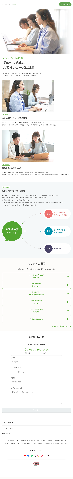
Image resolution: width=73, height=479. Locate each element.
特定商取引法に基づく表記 (52, 443)
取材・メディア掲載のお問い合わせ (25, 440)
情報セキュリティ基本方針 (12, 443)
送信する (36, 410)
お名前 (13, 358)
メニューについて (36, 423)
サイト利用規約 (38, 443)
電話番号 (14, 378)
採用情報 (50, 440)
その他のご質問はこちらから (62, 326)
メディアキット (41, 440)
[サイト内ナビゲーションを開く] (3, 4)
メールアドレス (16, 368)
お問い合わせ (10, 440)
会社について (36, 433)
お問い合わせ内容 (16, 388)
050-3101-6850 (39, 349)
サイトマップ (64, 443)
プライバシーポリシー (60, 440)
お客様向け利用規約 (26, 443)
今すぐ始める (65, 4)
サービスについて (36, 428)
